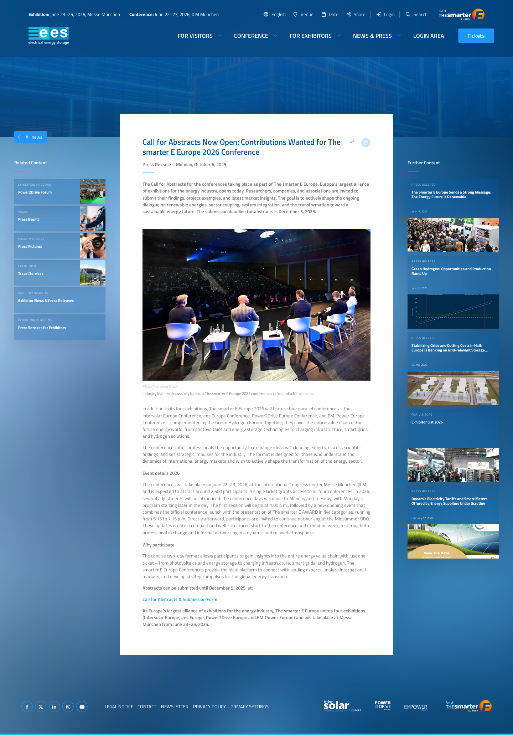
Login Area (428, 35)
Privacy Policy (209, 706)
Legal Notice (119, 706)
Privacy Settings (249, 706)
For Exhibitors (311, 35)
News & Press (372, 35)
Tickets (476, 35)
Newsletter (174, 706)
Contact (147, 706)
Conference (251, 35)
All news (28, 136)
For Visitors (195, 35)
